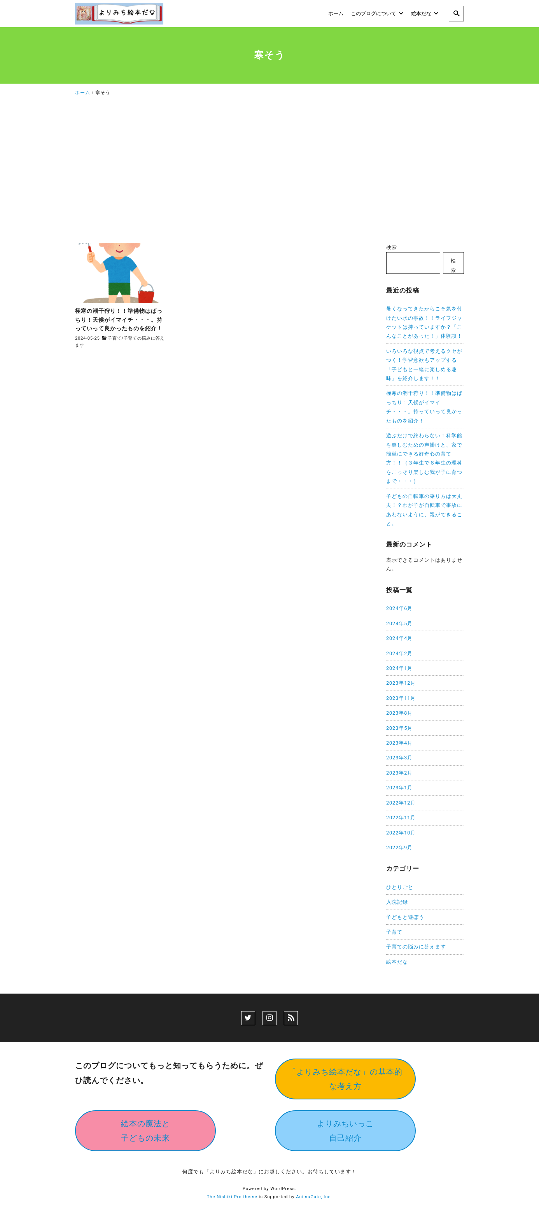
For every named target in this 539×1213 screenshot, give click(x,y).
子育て (114, 338)
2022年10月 (401, 833)
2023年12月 (401, 683)
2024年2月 (399, 653)
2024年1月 (399, 668)
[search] (456, 13)
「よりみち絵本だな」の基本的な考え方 (345, 1079)
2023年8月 (399, 713)
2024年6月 (399, 608)
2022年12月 (401, 803)
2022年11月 (401, 817)
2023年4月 (399, 743)
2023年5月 (399, 728)
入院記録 (397, 902)
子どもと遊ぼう (405, 917)
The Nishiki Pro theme (232, 1196)
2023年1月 (399, 788)
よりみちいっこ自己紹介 (345, 1131)
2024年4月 (399, 638)
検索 (391, 247)
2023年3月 (399, 758)
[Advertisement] (269, 171)
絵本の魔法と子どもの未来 (145, 1131)
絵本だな (397, 962)
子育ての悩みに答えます (416, 947)
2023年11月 (401, 698)
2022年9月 (399, 847)
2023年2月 (399, 773)
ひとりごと (399, 887)
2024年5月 (399, 623)
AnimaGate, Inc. (314, 1196)
